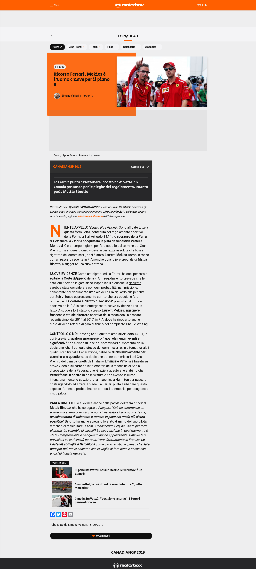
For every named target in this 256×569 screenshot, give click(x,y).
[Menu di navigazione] (54, 5)
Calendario (130, 46)
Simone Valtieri (77, 524)
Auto (56, 155)
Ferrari (143, 237)
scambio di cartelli (81, 431)
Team (96, 46)
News (57, 46)
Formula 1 (84, 155)
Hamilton (122, 380)
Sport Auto (69, 155)
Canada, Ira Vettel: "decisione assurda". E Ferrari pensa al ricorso (107, 501)
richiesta (135, 283)
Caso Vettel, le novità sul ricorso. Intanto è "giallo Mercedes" (108, 486)
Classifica (152, 46)
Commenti (101, 535)
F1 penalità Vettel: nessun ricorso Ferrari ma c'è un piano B (108, 472)
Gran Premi (77, 46)
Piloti (112, 46)
